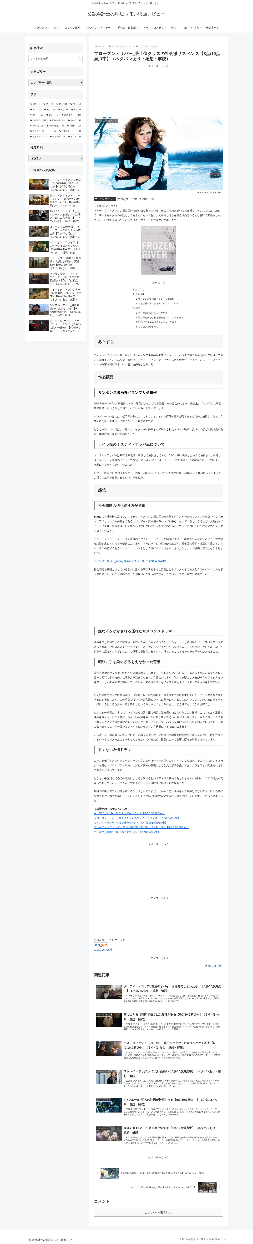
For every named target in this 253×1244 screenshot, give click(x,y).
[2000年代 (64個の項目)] (57, 120)
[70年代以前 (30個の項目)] (55, 126)
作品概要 (139, 294)
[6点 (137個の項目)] (35, 109)
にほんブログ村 (103, 949)
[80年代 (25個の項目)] (37, 126)
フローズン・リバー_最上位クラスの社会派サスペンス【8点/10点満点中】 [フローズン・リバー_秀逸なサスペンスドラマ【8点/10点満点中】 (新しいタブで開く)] (137, 818)
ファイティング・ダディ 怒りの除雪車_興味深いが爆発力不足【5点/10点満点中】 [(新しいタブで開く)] (141, 827)
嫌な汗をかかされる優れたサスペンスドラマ (160, 317)
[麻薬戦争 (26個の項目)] (57, 136)
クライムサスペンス (105, 199)
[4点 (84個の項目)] (63, 109)
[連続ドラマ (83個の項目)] (38, 136)
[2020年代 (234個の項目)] (71, 115)
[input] (55, 58)
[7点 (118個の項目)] (75, 104)
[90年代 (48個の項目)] (74, 120)
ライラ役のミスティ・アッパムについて (158, 303)
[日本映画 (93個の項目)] (70, 131)
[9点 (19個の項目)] (48, 104)
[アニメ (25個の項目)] (74, 136)
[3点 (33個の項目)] (76, 109)
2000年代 (131, 199)
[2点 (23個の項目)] (36, 115)
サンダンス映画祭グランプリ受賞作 (156, 298)
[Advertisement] (158, 91)
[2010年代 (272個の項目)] (38, 120)
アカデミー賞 (147, 199)
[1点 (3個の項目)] (52, 115)
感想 (137, 308)
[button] (79, 58)
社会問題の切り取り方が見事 (152, 313)
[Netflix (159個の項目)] (74, 126)
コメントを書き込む (158, 1212)
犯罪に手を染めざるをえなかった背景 (157, 322)
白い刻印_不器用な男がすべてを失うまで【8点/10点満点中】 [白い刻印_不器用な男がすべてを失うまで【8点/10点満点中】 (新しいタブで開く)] (129, 813)
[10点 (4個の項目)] (35, 104)
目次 (154, 283)
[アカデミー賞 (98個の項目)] (43, 131)
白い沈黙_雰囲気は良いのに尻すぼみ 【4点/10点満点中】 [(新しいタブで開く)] (127, 832)
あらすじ (139, 289)
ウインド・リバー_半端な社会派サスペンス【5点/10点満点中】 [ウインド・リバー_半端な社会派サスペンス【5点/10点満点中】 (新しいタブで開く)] (130, 561)
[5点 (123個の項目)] (49, 109)
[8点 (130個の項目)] (61, 104)
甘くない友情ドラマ (148, 326)
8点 (121, 199)
